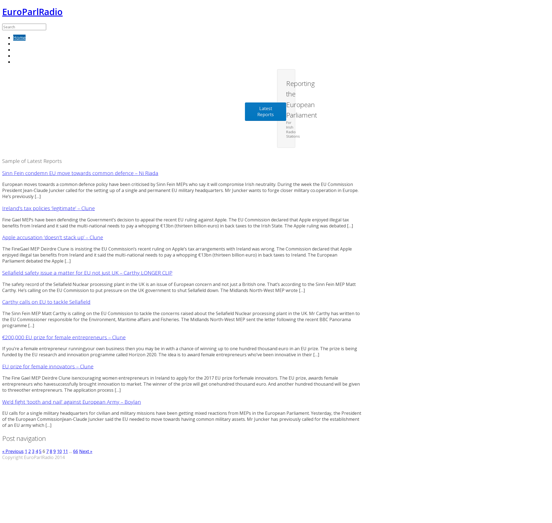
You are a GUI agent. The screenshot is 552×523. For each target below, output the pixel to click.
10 (59, 451)
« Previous (13, 451)
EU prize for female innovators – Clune (47, 366)
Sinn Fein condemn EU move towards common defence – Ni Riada (80, 172)
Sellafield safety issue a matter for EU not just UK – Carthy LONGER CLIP (87, 272)
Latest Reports (265, 111)
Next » (85, 451)
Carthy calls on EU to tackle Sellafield (46, 301)
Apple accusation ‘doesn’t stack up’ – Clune (52, 237)
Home (19, 38)
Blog (18, 62)
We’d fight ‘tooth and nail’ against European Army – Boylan (71, 401)
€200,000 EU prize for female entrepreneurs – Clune (64, 337)
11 (65, 451)
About (19, 50)
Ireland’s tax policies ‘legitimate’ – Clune (48, 208)
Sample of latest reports (38, 44)
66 (75, 451)
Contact (21, 56)
